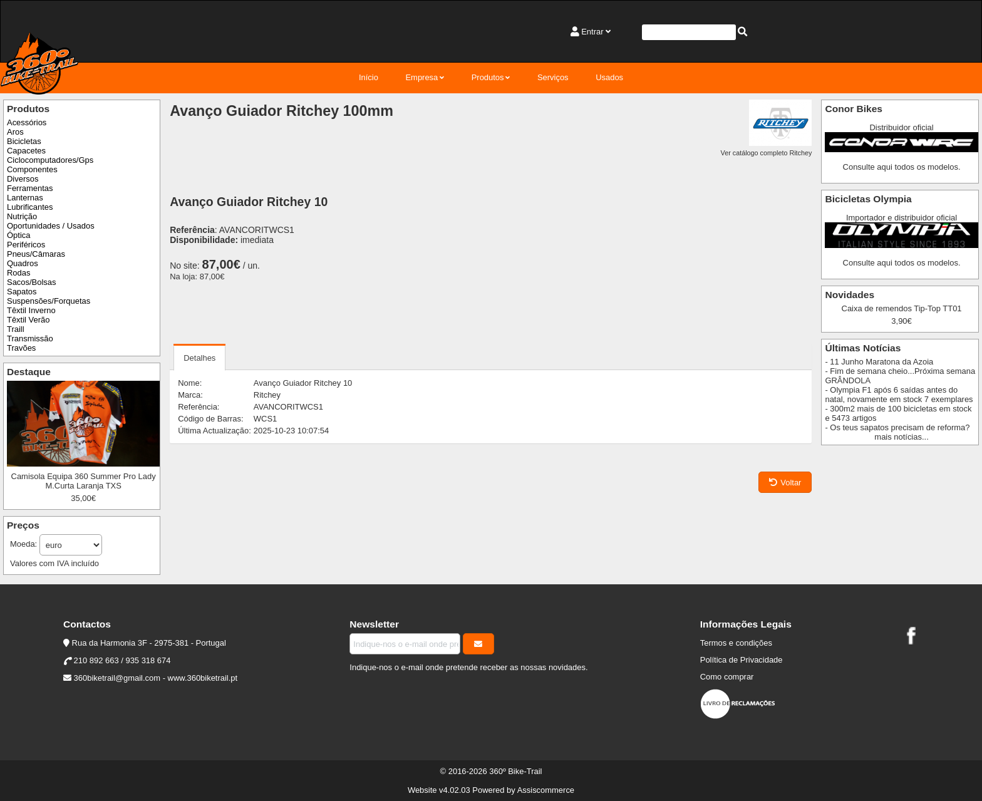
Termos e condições (736, 643)
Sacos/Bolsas (31, 282)
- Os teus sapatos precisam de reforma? (897, 427)
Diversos (22, 178)
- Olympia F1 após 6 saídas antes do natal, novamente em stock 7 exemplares (899, 394)
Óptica (18, 235)
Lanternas (25, 197)
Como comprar (727, 676)
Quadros (22, 263)
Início (368, 77)
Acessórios (26, 122)
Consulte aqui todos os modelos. (902, 167)
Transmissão (30, 338)
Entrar (592, 31)
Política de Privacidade (741, 659)
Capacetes (26, 150)
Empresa (421, 77)
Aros (15, 132)
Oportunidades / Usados (51, 225)
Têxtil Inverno (31, 310)
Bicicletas (24, 141)
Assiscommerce (545, 790)
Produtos (488, 77)
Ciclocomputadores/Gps (50, 160)
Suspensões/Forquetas (48, 301)
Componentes (32, 169)
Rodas (18, 272)
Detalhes (199, 358)
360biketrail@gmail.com (117, 678)
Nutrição (22, 216)
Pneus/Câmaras (36, 254)
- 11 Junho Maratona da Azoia (879, 361)
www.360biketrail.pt (203, 678)
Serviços (553, 77)
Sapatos (22, 291)
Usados (609, 77)
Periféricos (26, 244)
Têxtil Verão (28, 319)
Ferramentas (30, 188)
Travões (21, 348)
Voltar (785, 482)
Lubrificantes (30, 207)
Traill (15, 329)
